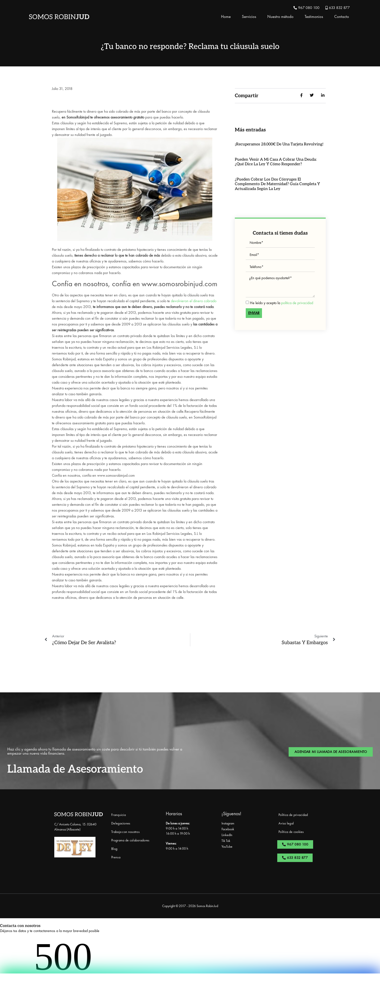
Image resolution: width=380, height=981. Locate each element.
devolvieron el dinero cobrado (193, 300)
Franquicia (118, 815)
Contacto (341, 16)
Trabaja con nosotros (125, 832)
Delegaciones (120, 823)
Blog (114, 849)
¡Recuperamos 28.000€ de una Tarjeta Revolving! (279, 144)
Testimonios (314, 16)
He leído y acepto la (281, 302)
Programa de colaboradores (130, 840)
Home (226, 16)
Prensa (115, 857)
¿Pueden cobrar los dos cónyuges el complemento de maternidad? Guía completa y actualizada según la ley (277, 184)
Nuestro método (280, 16)
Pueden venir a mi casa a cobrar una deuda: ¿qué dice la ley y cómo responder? (276, 161)
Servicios (249, 16)
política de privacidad (297, 302)
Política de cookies (291, 832)
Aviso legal (286, 823)
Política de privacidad (293, 815)
